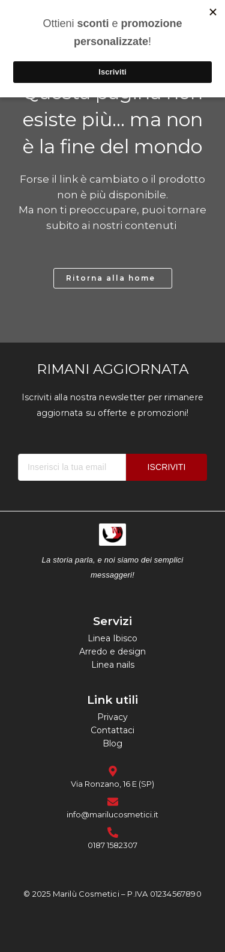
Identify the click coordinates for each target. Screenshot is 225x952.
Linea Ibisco (112, 638)
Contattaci (112, 730)
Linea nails (112, 664)
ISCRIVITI (167, 467)
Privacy (112, 717)
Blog (112, 743)
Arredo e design (112, 651)
